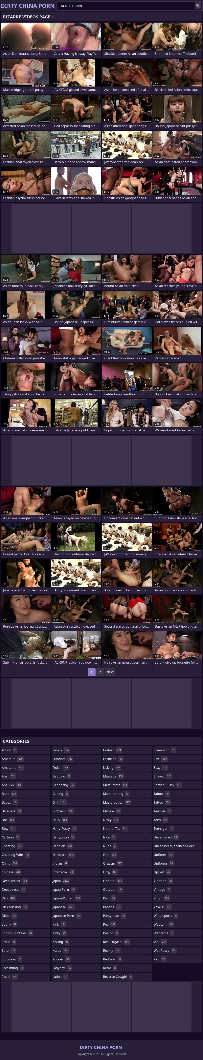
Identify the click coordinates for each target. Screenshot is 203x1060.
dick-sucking (15, 907)
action (9, 750)
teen (161, 820)
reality (112, 950)
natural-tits (115, 829)
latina (60, 977)
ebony (9, 924)
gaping (61, 794)
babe (9, 794)
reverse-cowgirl (118, 977)
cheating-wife (16, 855)
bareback (12, 811)
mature (112, 811)
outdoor (113, 890)
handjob (63, 846)
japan (61, 881)
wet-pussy (165, 950)
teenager (164, 829)
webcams (164, 933)
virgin (162, 898)
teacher (163, 811)
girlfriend (63, 811)
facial (10, 977)
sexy (161, 768)
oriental (113, 881)
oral (110, 855)
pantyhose (114, 916)
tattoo (162, 802)
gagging (62, 776)
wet (160, 942)
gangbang (64, 785)
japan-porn (65, 890)
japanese (64, 907)
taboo (162, 794)
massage (113, 776)
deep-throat (15, 881)
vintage (162, 890)
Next (110, 672)
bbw (9, 829)
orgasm (113, 863)
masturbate (115, 785)
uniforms (164, 863)
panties (112, 907)
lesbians (113, 759)
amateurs (13, 768)
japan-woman (67, 898)
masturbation (117, 802)
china (10, 863)
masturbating (116, 794)
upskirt (162, 872)
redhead (112, 959)
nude (110, 846)
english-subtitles (17, 933)
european (12, 959)
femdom (63, 759)
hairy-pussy (65, 829)
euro (9, 950)
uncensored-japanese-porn (174, 847)
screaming (165, 750)
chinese (11, 872)
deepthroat (14, 890)
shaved (163, 776)
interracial (64, 872)
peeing (111, 933)
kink (59, 924)
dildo (9, 916)
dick (9, 898)
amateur (13, 759)
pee (109, 924)
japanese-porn (67, 916)
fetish (61, 768)
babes (10, 802)
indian (60, 863)
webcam (164, 924)
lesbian (112, 750)
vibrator (163, 881)
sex (161, 759)
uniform (164, 855)
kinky (60, 933)
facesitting (13, 968)
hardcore (64, 855)
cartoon (11, 837)
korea (61, 950)
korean (62, 959)
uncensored (166, 837)
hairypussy (64, 837)
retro (110, 968)
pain (109, 898)
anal (9, 776)
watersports (166, 916)
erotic (9, 942)
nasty (111, 820)
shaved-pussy (168, 785)
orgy (110, 872)
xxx (160, 959)
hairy (60, 820)
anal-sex (12, 785)
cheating (12, 846)
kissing (61, 942)
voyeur (163, 907)
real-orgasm (116, 942)
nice (109, 837)
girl (60, 802)
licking (112, 768)
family (61, 750)
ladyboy (62, 968)
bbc (8, 820)
